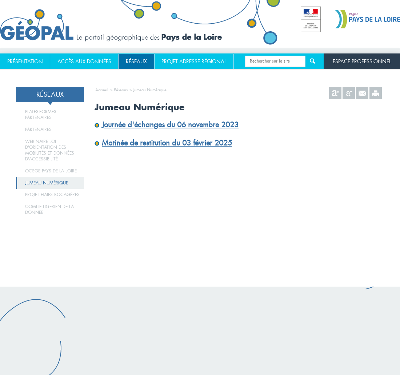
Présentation (25, 61)
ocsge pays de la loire (51, 171)
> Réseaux (119, 89)
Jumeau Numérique (46, 183)
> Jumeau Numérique (148, 89)
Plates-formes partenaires (40, 114)
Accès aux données (84, 61)
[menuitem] (25, 61)
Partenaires (38, 129)
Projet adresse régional (193, 61)
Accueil (101, 89)
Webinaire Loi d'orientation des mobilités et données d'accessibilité (49, 150)
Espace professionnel (362, 61)
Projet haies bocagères (52, 195)
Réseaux (136, 61)
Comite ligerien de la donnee (49, 209)
